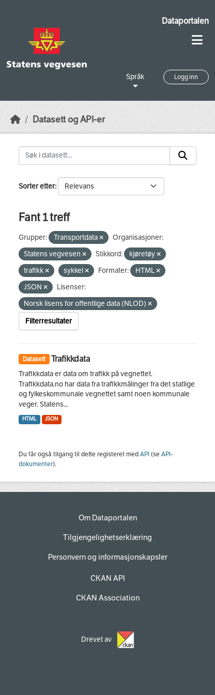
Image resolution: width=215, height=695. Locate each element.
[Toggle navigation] (197, 40)
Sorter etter (37, 186)
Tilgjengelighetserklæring (107, 537)
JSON (51, 418)
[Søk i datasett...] (94, 155)
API (144, 454)
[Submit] (183, 155)
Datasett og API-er (69, 119)
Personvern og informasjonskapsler (107, 557)
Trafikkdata (70, 359)
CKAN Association (108, 598)
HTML (29, 418)
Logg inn (186, 77)
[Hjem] (15, 119)
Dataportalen (185, 21)
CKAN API (107, 578)
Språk (135, 76)
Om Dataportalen (108, 517)
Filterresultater (48, 321)
